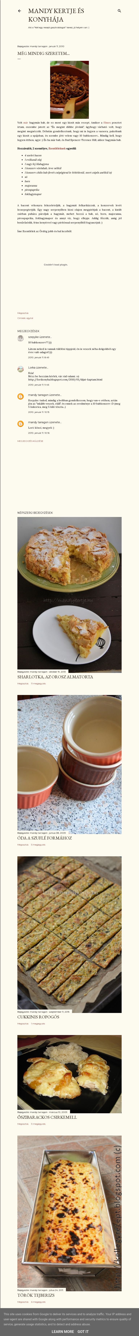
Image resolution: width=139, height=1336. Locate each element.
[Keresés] (119, 10)
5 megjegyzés (38, 844)
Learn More (63, 1331)
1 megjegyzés (38, 1023)
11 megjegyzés (38, 683)
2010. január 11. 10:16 (38, 433)
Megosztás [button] (22, 313)
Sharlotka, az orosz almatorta (55, 677)
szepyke (33, 337)
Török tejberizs (35, 1295)
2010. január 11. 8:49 (38, 357)
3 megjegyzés (38, 1124)
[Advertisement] (69, 476)
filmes (108, 122)
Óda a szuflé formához (44, 838)
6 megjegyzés (38, 1302)
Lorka (31, 367)
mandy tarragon (38, 395)
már (25, 122)
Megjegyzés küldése (30, 441)
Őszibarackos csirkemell (47, 1117)
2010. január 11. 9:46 (38, 384)
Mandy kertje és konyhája (56, 15)
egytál (30, 318)
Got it (83, 1331)
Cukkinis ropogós (38, 1017)
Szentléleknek (57, 148)
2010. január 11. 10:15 (38, 412)
